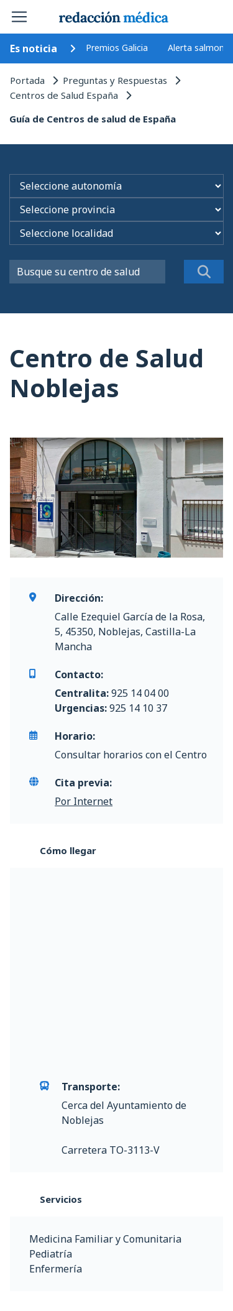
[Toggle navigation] (19, 17)
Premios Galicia (117, 47)
